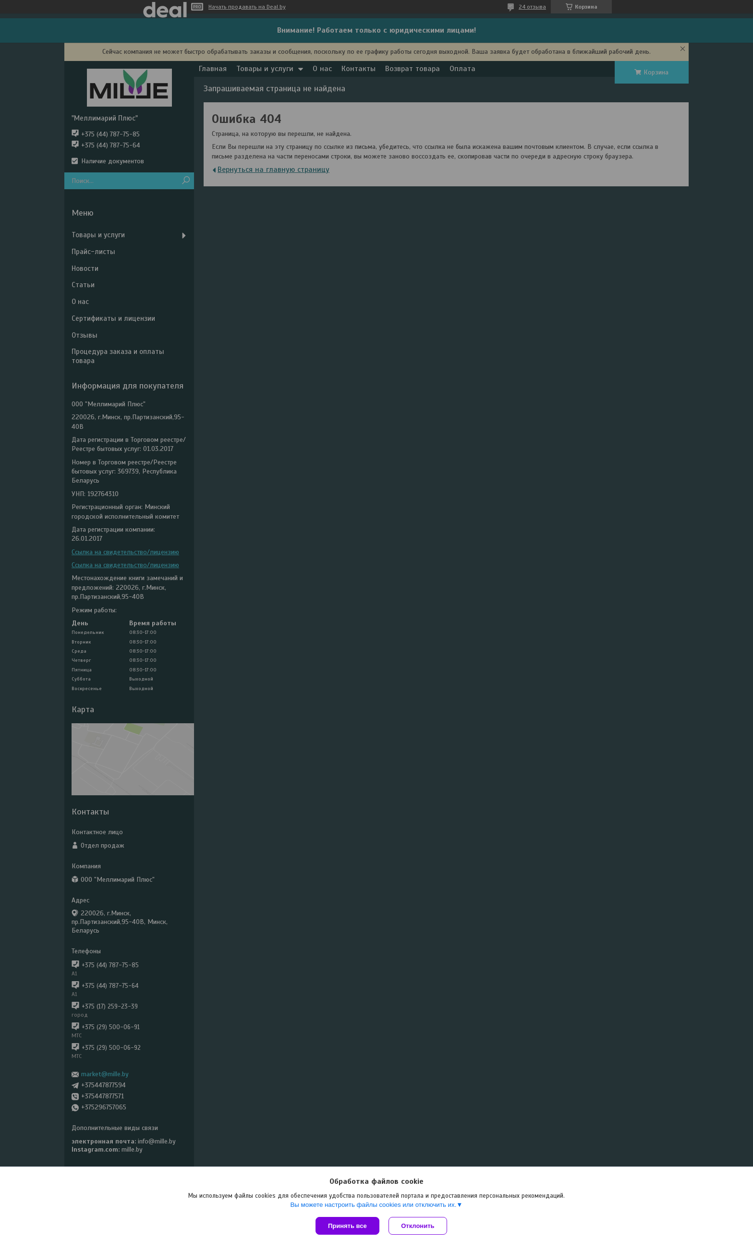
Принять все (347, 1225)
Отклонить (418, 1225)
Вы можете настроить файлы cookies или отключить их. (373, 1204)
